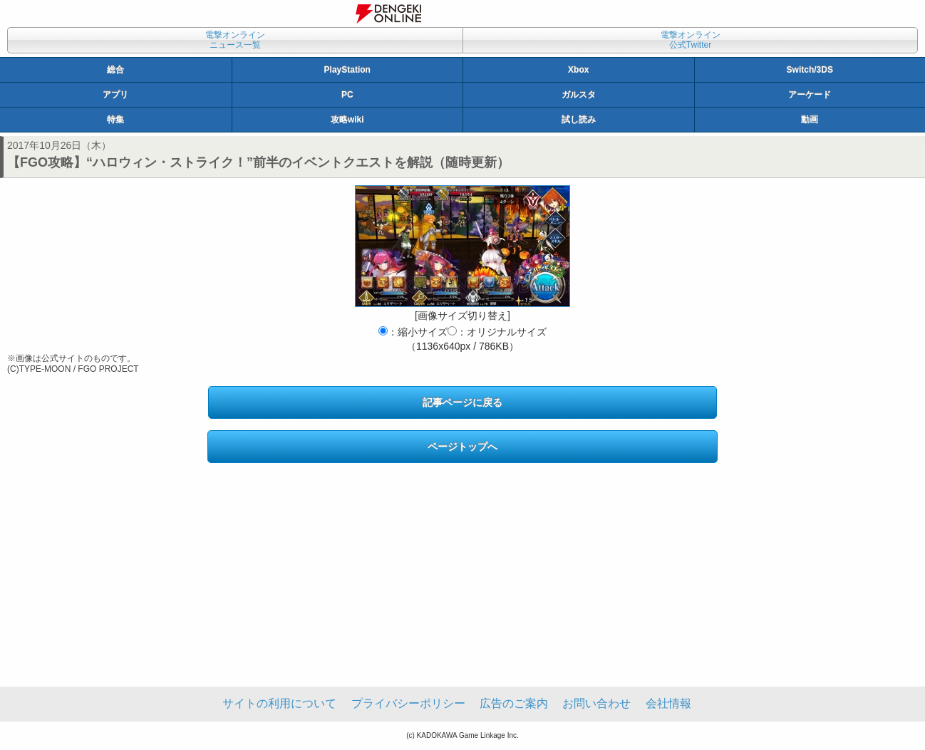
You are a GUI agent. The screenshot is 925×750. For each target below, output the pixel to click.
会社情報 (668, 703)
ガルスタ (579, 95)
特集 (115, 120)
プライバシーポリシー (408, 703)
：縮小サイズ (413, 332)
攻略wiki (347, 120)
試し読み (579, 120)
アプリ (115, 95)
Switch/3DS (810, 70)
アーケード (809, 95)
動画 (809, 120)
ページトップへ (462, 446)
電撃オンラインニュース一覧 (235, 40)
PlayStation (347, 70)
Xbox (578, 70)
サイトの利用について (279, 703)
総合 (115, 70)
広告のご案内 (514, 703)
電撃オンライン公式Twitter (690, 40)
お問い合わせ (596, 703)
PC (347, 95)
